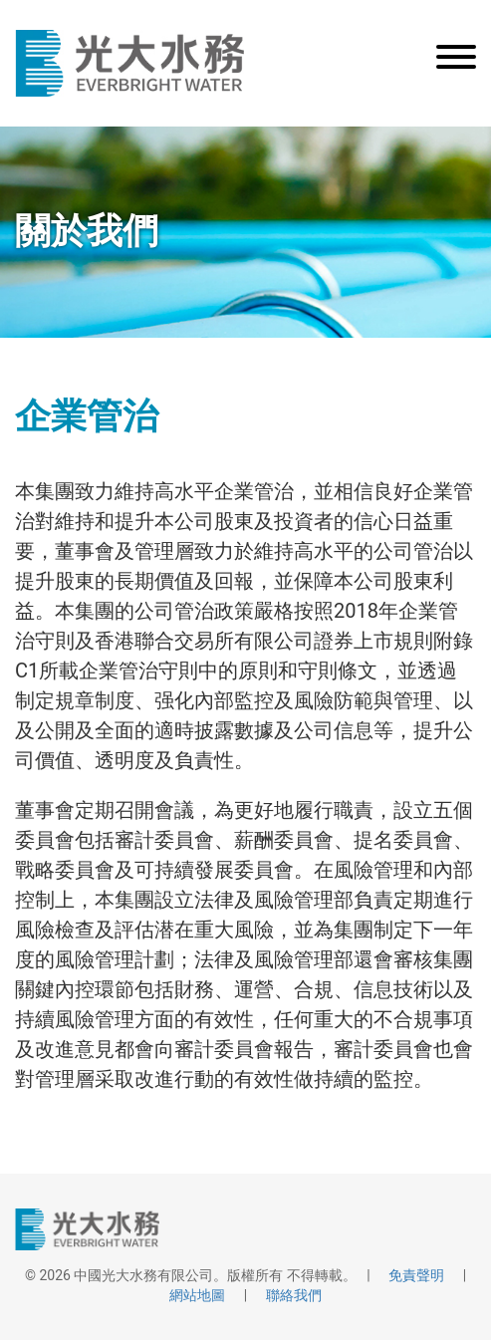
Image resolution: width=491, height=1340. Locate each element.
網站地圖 (197, 1295)
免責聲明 (416, 1275)
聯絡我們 (294, 1295)
